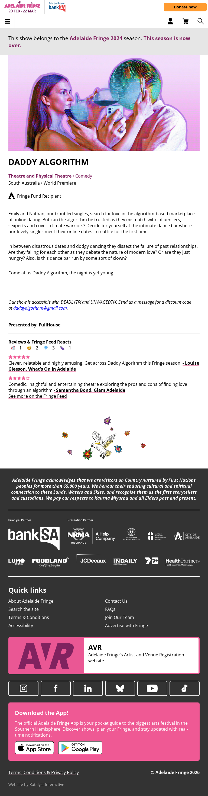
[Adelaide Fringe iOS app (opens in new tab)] (34, 747)
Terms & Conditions (28, 617)
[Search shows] (200, 21)
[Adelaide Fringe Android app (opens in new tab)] (80, 747)
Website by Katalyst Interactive (36, 784)
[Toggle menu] (7, 21)
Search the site (23, 609)
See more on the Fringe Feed (37, 396)
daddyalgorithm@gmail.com (40, 308)
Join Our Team (119, 617)
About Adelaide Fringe (30, 601)
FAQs (110, 609)
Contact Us (116, 601)
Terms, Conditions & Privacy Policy (43, 772)
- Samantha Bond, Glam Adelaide (89, 390)
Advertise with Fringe (126, 625)
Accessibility (20, 625)
